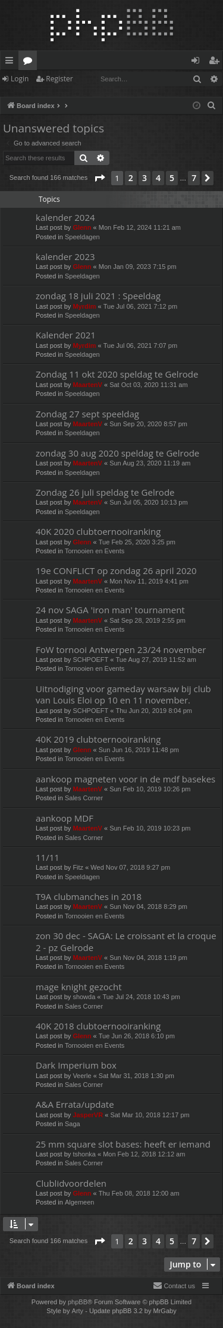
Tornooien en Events (94, 550)
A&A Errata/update (75, 1104)
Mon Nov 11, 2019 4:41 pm (149, 581)
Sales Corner (84, 797)
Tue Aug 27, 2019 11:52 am (156, 659)
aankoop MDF (64, 818)
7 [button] (193, 177)
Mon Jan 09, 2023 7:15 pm (138, 266)
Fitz (78, 867)
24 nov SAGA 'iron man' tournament (110, 610)
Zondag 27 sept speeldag (87, 414)
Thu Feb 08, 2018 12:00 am (139, 1193)
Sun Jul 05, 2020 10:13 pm (148, 502)
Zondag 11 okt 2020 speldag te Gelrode (117, 374)
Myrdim (84, 306)
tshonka (84, 1154)
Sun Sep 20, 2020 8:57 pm (148, 423)
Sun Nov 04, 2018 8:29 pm (148, 906)
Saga (72, 1123)
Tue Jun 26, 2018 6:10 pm (137, 1035)
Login (20, 79)
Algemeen (80, 1202)
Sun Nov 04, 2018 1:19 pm (148, 957)
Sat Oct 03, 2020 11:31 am (148, 384)
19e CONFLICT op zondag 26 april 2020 (116, 570)
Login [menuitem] (198, 62)
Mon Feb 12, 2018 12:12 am (144, 1154)
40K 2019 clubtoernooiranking (98, 739)
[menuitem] (211, 105)
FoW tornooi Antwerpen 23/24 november (121, 649)
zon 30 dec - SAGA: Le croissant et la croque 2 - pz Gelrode (126, 941)
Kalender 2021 (66, 335)
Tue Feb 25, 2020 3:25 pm (137, 542)
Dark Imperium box (76, 1065)
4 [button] (158, 177)
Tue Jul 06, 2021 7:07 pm (140, 345)
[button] (99, 178)
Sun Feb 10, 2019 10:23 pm (149, 828)
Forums (30, 62)
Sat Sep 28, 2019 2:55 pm (147, 620)
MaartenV (87, 384)
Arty (78, 1310)
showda (84, 996)
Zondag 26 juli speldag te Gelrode (105, 492)
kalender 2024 (65, 217)
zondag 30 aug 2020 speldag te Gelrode (117, 453)
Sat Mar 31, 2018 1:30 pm (136, 1075)
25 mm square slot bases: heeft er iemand (123, 1144)
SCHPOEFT (90, 659)
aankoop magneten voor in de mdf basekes (125, 779)
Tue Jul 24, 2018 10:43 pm (141, 996)
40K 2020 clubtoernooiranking (98, 531)
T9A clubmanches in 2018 (89, 896)
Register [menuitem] (216, 62)
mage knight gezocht (79, 987)
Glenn (82, 227)
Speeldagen (82, 236)
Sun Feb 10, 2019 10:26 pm (149, 789)
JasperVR (88, 1114)
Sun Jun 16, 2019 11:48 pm (139, 749)
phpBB (77, 1301)
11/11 (47, 857)
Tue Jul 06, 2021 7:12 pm (140, 306)
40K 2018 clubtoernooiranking (98, 1026)
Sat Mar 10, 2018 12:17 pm (149, 1114)
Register (59, 79)
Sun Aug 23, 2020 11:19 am (149, 463)
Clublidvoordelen (71, 1183)
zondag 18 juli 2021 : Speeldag (98, 296)
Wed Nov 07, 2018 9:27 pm (130, 867)
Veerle (82, 1075)
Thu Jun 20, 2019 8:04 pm (154, 710)
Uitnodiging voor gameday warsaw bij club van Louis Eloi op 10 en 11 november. (123, 694)
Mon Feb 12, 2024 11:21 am (140, 227)
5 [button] (171, 177)
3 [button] (144, 177)
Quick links (11, 62)
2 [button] (130, 177)
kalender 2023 (65, 256)
